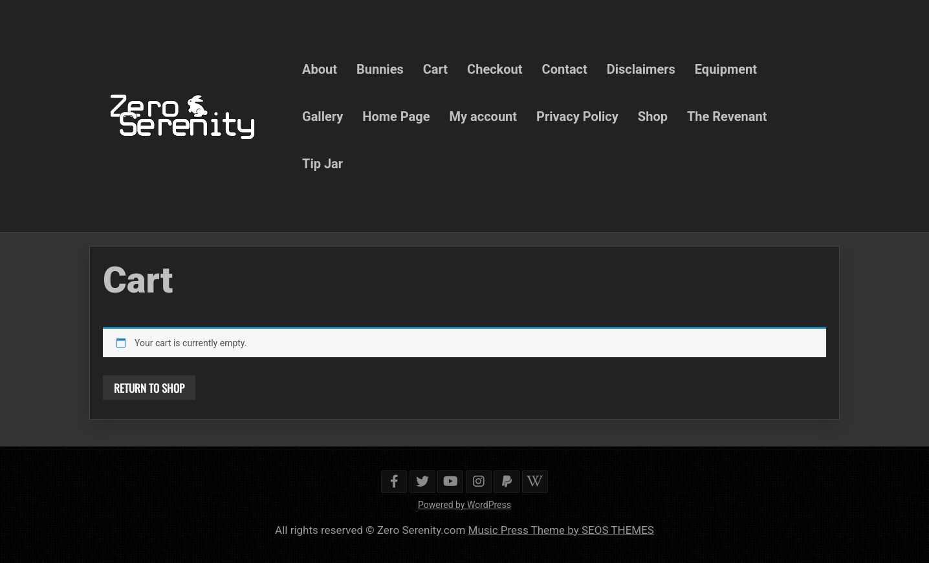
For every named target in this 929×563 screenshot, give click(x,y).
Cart (435, 68)
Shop (653, 116)
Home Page (396, 116)
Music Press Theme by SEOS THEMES (561, 530)
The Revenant (727, 116)
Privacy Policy (577, 116)
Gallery (322, 116)
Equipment (726, 68)
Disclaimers (641, 68)
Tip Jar (322, 163)
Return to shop (149, 388)
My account (484, 116)
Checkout (494, 68)
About (319, 68)
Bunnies (380, 68)
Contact (564, 68)
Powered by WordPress (464, 505)
